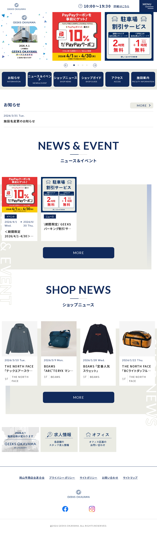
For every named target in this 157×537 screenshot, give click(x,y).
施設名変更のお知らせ (19, 121)
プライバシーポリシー (62, 477)
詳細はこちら (121, 6)
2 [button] (78, 65)
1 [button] (74, 65)
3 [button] (82, 65)
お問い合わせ (110, 477)
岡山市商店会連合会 (32, 477)
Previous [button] (66, 65)
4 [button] (87, 65)
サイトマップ (130, 477)
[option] (24, 36)
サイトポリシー (88, 477)
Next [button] (95, 65)
